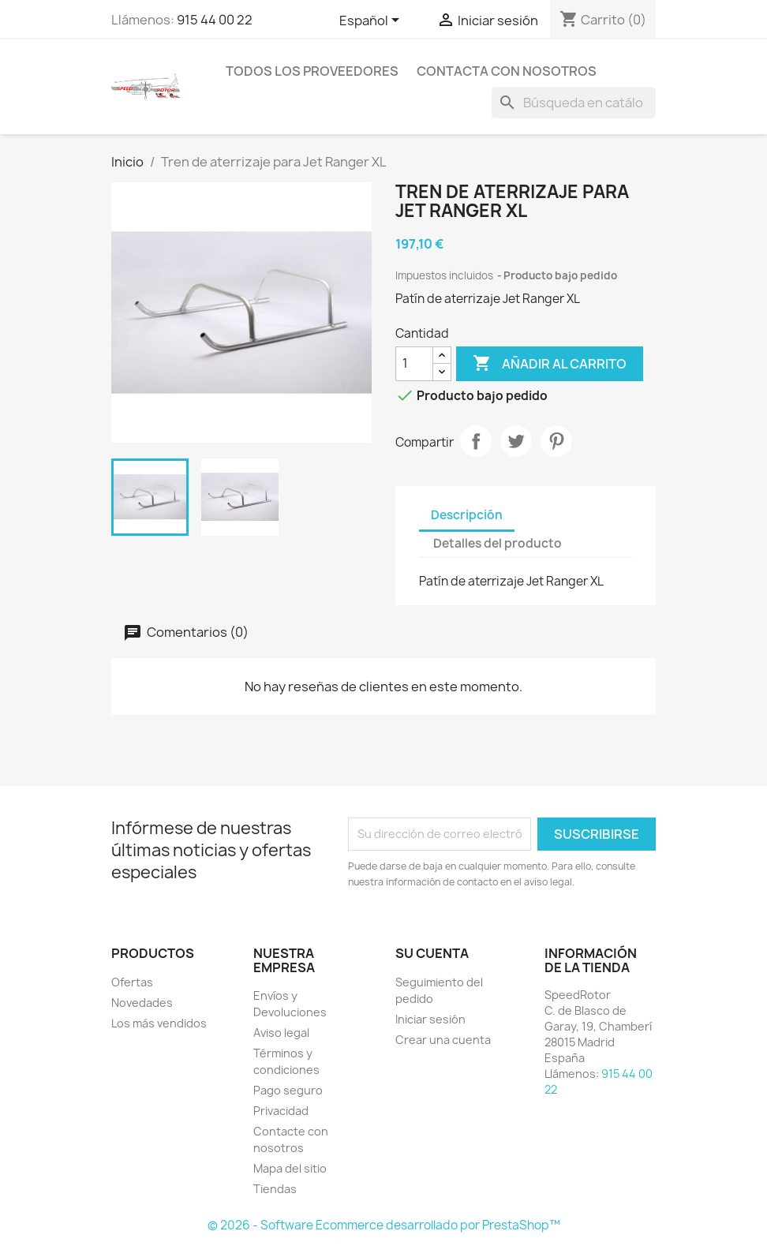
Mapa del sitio (290, 1168)
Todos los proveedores (312, 71)
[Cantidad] (414, 363)
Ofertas (132, 982)
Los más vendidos (159, 1023)
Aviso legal (281, 1032)
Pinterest (556, 441)
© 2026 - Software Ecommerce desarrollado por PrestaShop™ (384, 1225)
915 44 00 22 (215, 19)
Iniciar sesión (430, 1019)
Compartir (476, 441)
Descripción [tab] (467, 515)
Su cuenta (432, 953)
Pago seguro (288, 1090)
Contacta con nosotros (507, 71)
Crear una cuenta (443, 1039)
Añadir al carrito (550, 364)
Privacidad (281, 1110)
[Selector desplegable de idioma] (372, 21)
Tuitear (516, 441)
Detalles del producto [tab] (497, 543)
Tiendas (275, 1188)
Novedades (142, 1002)
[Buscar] (574, 102)
